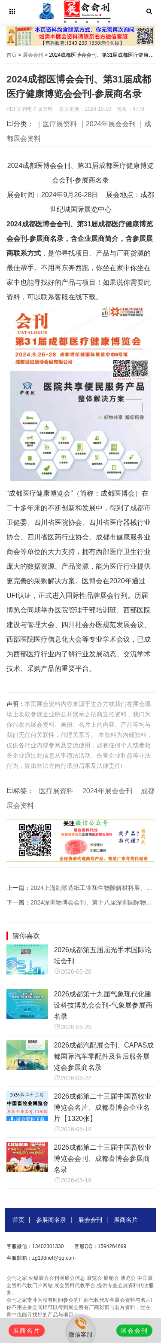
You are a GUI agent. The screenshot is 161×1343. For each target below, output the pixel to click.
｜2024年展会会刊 (107, 124)
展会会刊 (33, 55)
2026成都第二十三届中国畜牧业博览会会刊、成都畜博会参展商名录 (103, 1158)
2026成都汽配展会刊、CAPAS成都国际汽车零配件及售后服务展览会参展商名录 (104, 1056)
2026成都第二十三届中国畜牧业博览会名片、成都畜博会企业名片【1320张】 (103, 1107)
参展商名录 (51, 1219)
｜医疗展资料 (56, 124)
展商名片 (126, 1219)
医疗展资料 (56, 791)
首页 (11, 55)
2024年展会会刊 (107, 791)
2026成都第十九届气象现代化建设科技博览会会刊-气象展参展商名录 (103, 1005)
